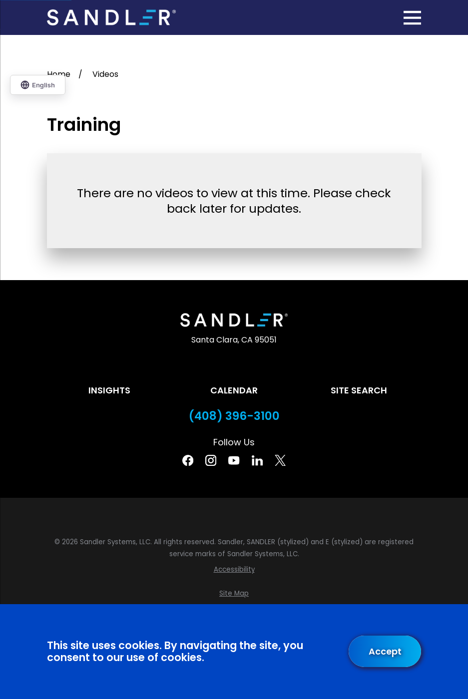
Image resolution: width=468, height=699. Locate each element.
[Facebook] (187, 460)
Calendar (234, 390)
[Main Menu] (412, 17)
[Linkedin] (257, 460)
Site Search (359, 390)
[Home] (111, 17)
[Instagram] (210, 460)
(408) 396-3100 (234, 416)
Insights (109, 390)
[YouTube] (233, 460)
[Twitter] (280, 460)
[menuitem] (234, 570)
